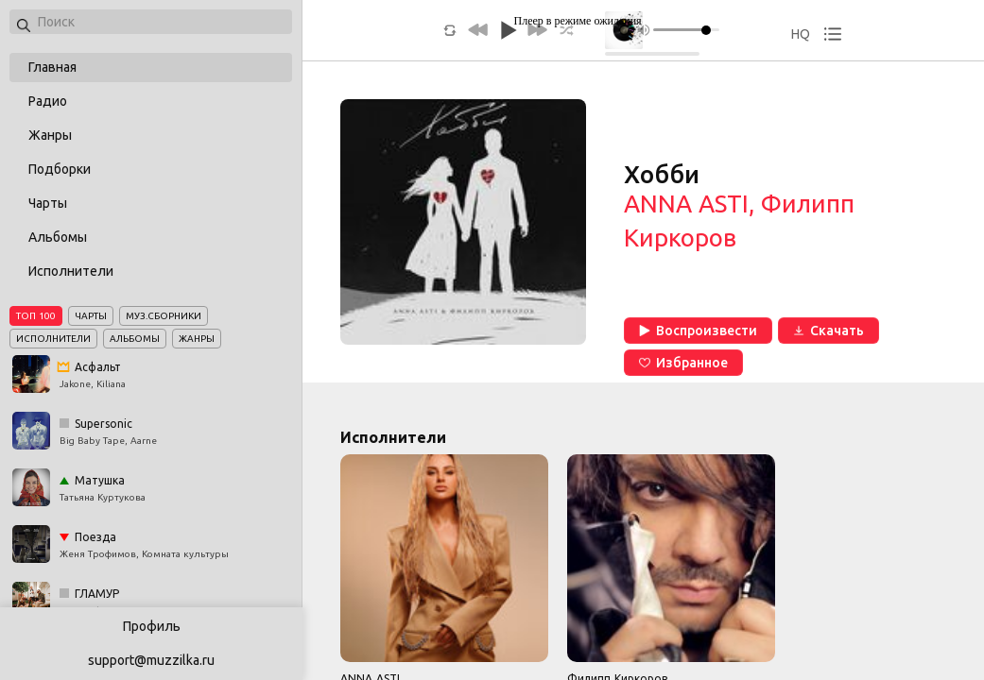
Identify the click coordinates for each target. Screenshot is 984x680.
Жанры (50, 135)
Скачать (828, 330)
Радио (47, 101)
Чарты (47, 203)
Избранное (683, 362)
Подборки (59, 169)
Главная (52, 67)
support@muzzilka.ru (151, 660)
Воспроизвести (698, 330)
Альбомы (57, 237)
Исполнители (70, 271)
